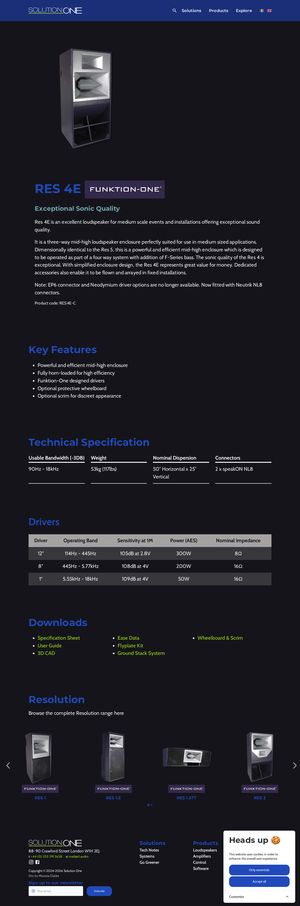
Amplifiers (202, 856)
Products (218, 10)
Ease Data (128, 638)
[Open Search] (173, 10)
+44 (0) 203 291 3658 (46, 856)
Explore (244, 10)
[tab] (148, 805)
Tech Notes (149, 850)
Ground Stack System (141, 653)
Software (201, 868)
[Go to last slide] (8, 765)
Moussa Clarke (49, 876)
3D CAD (46, 653)
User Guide (50, 645)
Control (199, 862)
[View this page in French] (262, 11)
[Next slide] (295, 765)
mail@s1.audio (78, 856)
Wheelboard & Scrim (220, 638)
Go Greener (149, 862)
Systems (147, 856)
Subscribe (99, 891)
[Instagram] (31, 863)
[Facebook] (37, 863)
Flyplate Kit (130, 645)
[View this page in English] (269, 11)
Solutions (191, 10)
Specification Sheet (59, 638)
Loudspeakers (205, 850)
